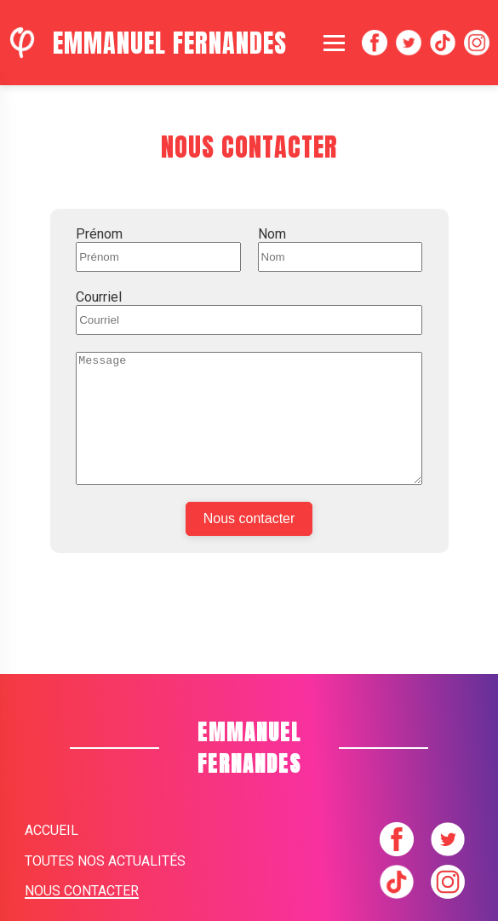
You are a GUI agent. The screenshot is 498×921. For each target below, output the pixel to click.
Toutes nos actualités (105, 861)
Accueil (51, 830)
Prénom (99, 234)
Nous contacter (249, 544)
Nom (272, 234)
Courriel (99, 297)
